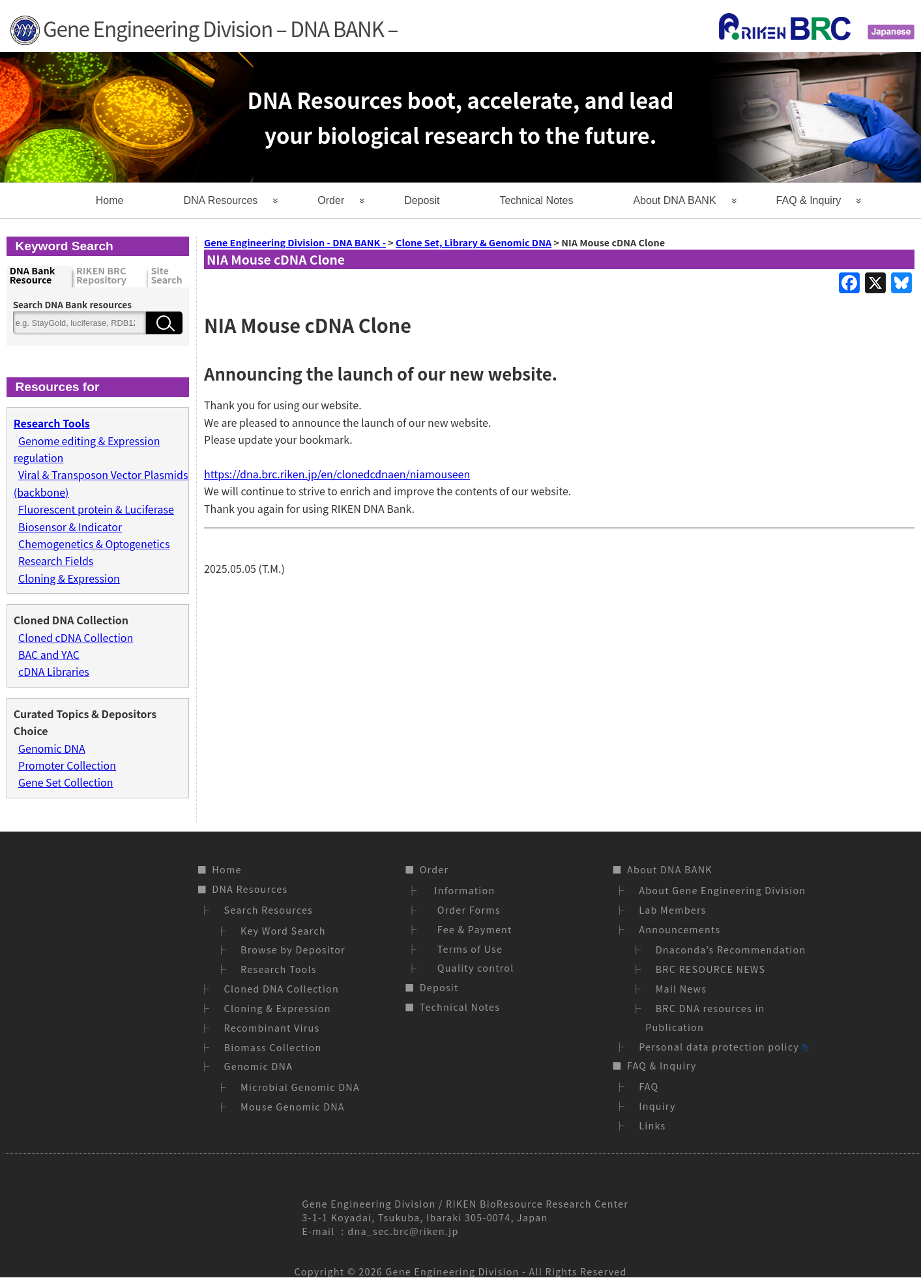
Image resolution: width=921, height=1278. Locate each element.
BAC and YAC (49, 654)
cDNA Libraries (53, 671)
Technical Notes (536, 200)
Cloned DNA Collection (281, 988)
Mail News (681, 988)
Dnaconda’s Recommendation (731, 949)
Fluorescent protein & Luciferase (96, 509)
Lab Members (672, 909)
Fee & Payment (471, 929)
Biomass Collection (273, 1047)
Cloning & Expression (69, 578)
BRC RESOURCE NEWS (711, 969)
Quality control (472, 967)
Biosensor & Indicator (70, 526)
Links (652, 1125)
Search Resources (268, 909)
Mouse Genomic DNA (293, 1106)
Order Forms (466, 909)
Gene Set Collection (65, 782)
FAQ (648, 1086)
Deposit (421, 200)
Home (110, 200)
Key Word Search (283, 930)
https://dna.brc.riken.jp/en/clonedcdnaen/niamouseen (337, 474)
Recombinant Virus (272, 1027)
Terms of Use (467, 948)
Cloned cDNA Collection (75, 637)
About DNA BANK (674, 200)
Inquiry (657, 1105)
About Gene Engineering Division (722, 890)
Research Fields (55, 560)
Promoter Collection (67, 765)
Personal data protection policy (723, 1046)
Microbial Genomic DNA (300, 1087)
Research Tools (279, 969)
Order (330, 200)
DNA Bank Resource (32, 276)
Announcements (679, 929)
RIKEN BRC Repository (101, 276)
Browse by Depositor (293, 949)
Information (463, 890)
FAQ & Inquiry (808, 200)
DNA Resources (220, 200)
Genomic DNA (51, 748)
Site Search (166, 276)
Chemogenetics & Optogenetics (93, 543)
